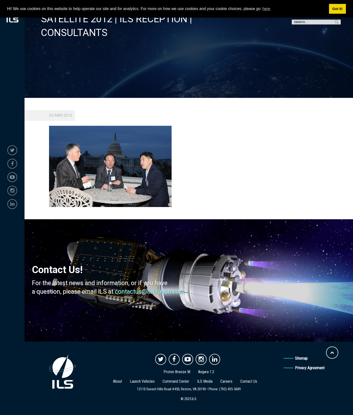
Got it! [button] (337, 9)
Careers (226, 381)
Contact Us (248, 381)
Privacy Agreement (310, 368)
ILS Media (205, 381)
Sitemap (301, 358)
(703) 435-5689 (230, 389)
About (117, 381)
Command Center (176, 381)
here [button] (266, 9)
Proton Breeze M (177, 371)
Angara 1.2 (206, 371)
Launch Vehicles (142, 381)
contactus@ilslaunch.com (150, 291)
